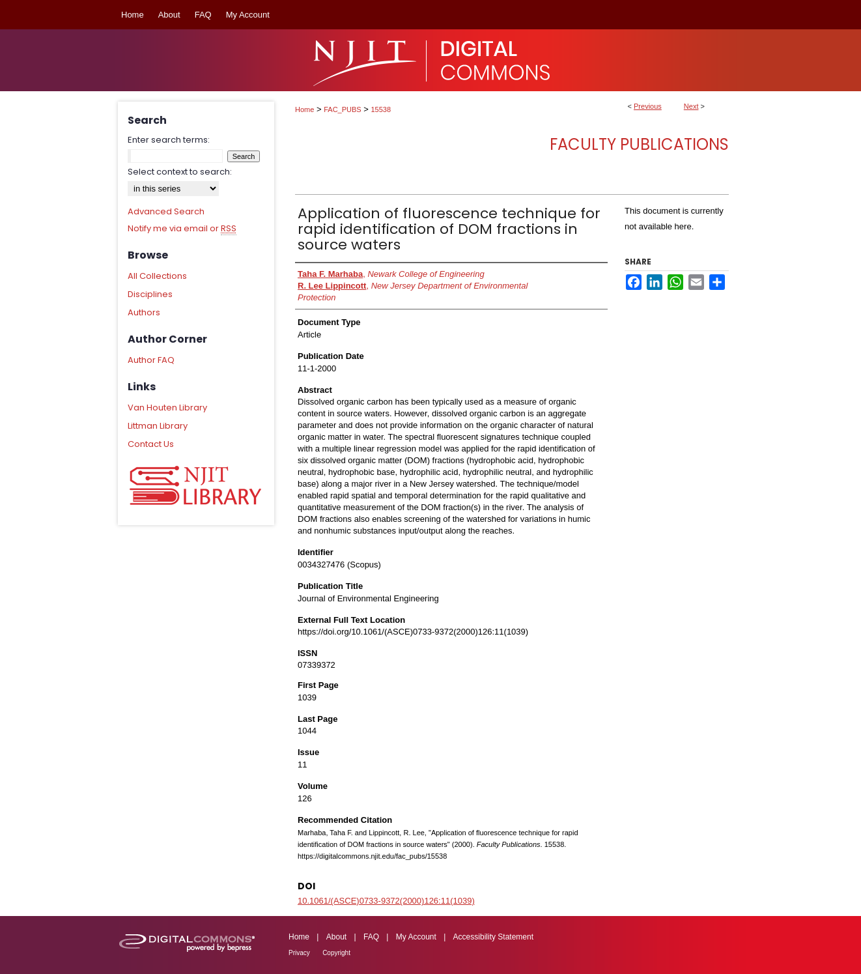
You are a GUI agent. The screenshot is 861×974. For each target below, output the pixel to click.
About (336, 936)
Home (304, 109)
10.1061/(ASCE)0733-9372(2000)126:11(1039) (386, 901)
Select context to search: (180, 171)
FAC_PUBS (342, 109)
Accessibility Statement (493, 936)
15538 (381, 109)
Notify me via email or (182, 228)
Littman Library (158, 426)
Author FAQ (151, 360)
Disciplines (150, 294)
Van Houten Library (167, 407)
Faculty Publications (639, 144)
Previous (648, 106)
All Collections (157, 276)
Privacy (299, 952)
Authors (144, 312)
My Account (416, 936)
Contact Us (151, 444)
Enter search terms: (169, 140)
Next (691, 106)
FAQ (371, 936)
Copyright (336, 952)
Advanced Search (166, 211)
